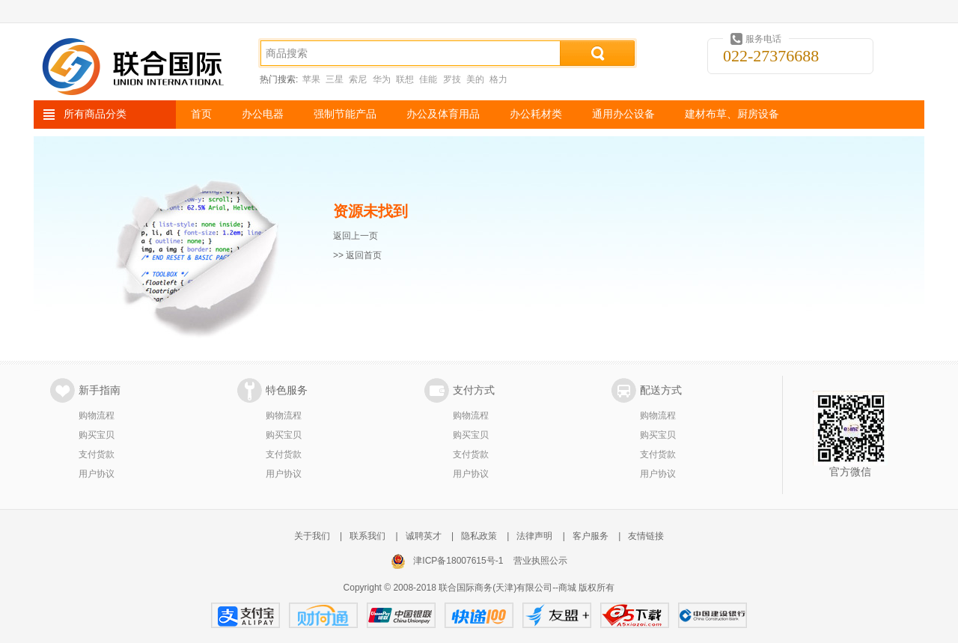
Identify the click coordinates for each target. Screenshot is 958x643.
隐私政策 (479, 536)
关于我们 (312, 536)
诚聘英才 (424, 536)
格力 (498, 79)
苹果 (311, 79)
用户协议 (97, 474)
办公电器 (263, 114)
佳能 (428, 79)
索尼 (358, 79)
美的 (475, 79)
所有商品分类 (95, 114)
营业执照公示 (540, 560)
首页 (201, 114)
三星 (335, 79)
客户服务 (590, 536)
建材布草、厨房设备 (732, 114)
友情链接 (646, 536)
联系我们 (367, 536)
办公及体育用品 (443, 114)
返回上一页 (355, 236)
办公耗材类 (536, 114)
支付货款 (97, 454)
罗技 (452, 79)
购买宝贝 (97, 435)
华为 (382, 79)
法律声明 (534, 536)
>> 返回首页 (357, 255)
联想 (405, 79)
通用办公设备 (623, 114)
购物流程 (97, 415)
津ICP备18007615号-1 (458, 560)
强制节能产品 (345, 114)
